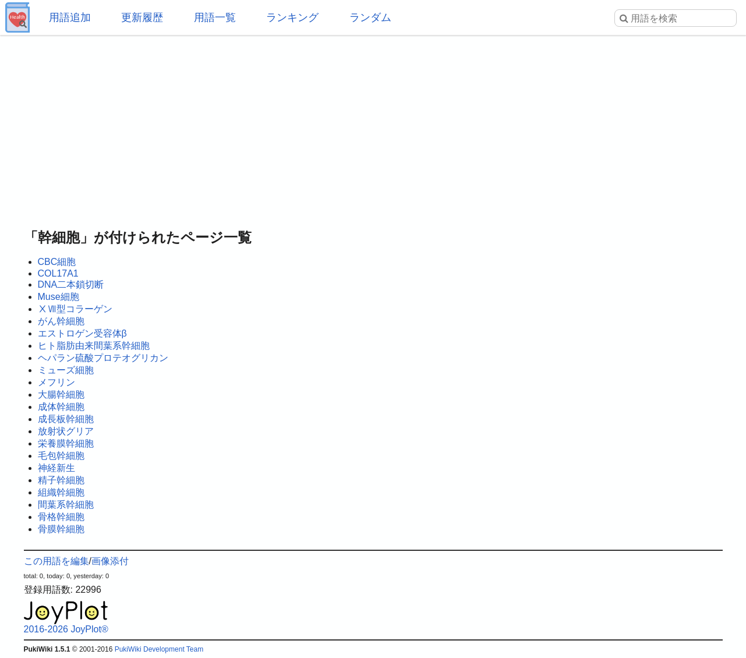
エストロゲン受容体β (82, 333)
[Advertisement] (373, 128)
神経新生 (56, 468)
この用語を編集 (56, 561)
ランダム (370, 17)
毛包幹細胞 (61, 456)
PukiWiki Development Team (159, 649)
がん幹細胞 (61, 321)
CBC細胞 (57, 262)
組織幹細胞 (61, 492)
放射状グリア (66, 431)
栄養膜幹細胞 (66, 443)
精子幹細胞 (61, 480)
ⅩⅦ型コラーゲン (75, 309)
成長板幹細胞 (66, 419)
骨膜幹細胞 (61, 529)
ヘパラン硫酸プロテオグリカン (103, 358)
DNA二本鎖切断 (71, 284)
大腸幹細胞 (61, 394)
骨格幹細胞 (61, 517)
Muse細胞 (58, 297)
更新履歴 (142, 17)
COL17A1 (58, 273)
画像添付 (110, 561)
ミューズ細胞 (66, 370)
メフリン (56, 382)
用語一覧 (215, 17)
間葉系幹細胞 (66, 505)
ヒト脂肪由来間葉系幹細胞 (94, 346)
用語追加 (70, 17)
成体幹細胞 (61, 407)
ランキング (292, 17)
